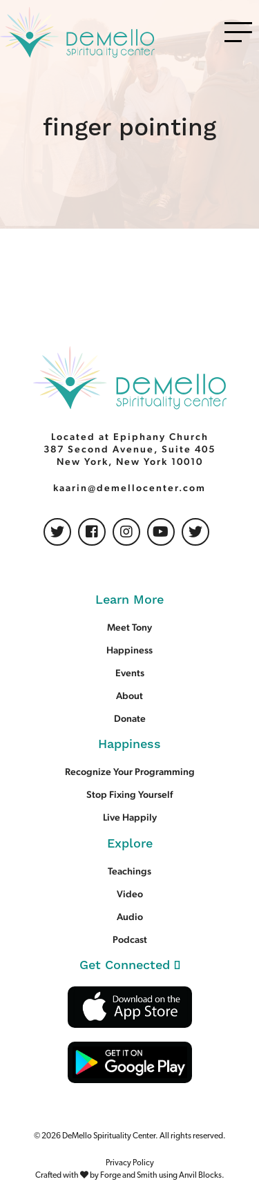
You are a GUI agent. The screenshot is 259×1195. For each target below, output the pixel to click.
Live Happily (130, 817)
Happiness (129, 650)
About (129, 695)
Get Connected (129, 965)
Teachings (129, 871)
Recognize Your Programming (130, 771)
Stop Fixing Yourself (129, 794)
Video (130, 893)
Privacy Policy (130, 1163)
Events (129, 672)
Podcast (130, 939)
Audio (130, 916)
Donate (130, 718)
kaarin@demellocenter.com (129, 487)
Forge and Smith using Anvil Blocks (161, 1176)
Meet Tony (129, 627)
